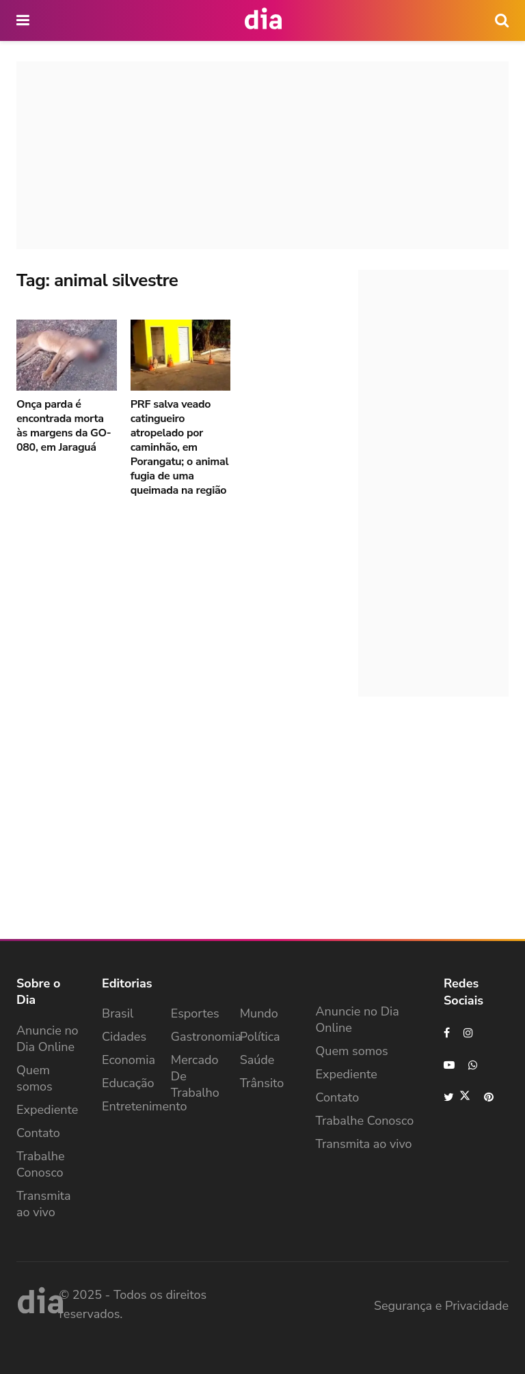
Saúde (257, 1060)
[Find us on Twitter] (457, 1097)
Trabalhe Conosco (40, 1164)
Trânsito (262, 1083)
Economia (128, 1060)
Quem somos (34, 1078)
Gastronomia (206, 1036)
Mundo (259, 1013)
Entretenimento (144, 1106)
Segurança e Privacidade (441, 1306)
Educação (128, 1083)
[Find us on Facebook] (447, 1033)
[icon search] (502, 20)
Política (260, 1036)
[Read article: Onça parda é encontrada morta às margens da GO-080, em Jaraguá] (66, 355)
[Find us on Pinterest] (489, 1097)
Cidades (124, 1036)
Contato (38, 1133)
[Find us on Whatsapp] (473, 1065)
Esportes (195, 1013)
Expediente (47, 1110)
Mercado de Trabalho (195, 1076)
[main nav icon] (23, 20)
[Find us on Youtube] (449, 1065)
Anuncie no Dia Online (47, 1038)
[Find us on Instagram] (468, 1033)
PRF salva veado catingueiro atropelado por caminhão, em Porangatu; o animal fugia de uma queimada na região (180, 447)
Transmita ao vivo (43, 1204)
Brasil (117, 1013)
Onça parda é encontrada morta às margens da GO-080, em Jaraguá (63, 426)
